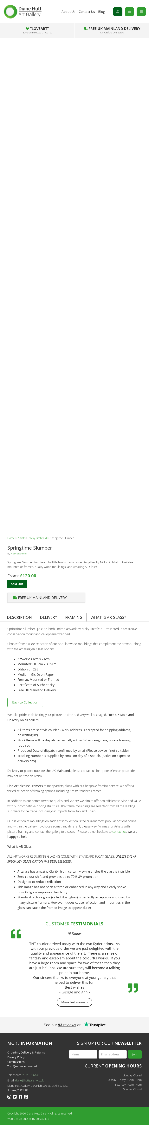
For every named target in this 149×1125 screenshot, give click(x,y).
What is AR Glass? (108, 617)
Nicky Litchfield (38, 538)
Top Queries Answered (22, 1066)
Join (134, 1054)
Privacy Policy (16, 1057)
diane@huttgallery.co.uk (29, 1080)
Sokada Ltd (42, 1119)
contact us (119, 831)
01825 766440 (30, 1075)
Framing (73, 617)
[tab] (19, 617)
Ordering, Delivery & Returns (26, 1052)
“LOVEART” (37, 30)
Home (11, 538)
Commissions (16, 1062)
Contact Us (87, 11)
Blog (101, 11)
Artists (22, 538)
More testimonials (74, 1002)
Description (19, 617)
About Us (68, 11)
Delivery (48, 617)
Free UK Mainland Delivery (112, 30)
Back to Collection (25, 702)
